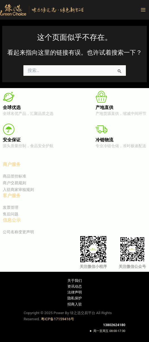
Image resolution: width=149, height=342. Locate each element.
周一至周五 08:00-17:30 (109, 331)
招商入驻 (74, 304)
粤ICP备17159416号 (57, 319)
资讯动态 (74, 286)
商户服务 (12, 164)
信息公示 (12, 220)
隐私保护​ (74, 298)
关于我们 (74, 280)
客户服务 (12, 195)
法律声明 (74, 292)
